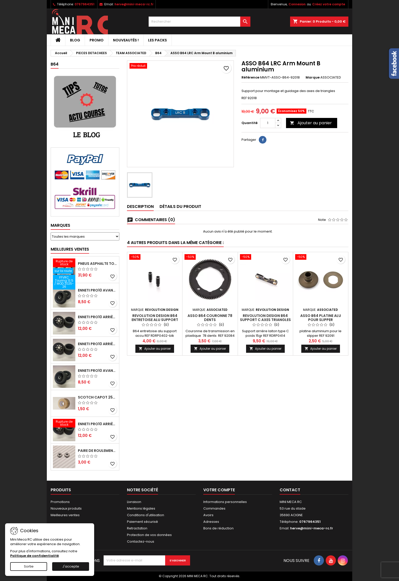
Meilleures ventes (65, 515)
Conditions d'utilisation (145, 515)
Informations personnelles (225, 501)
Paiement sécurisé (142, 521)
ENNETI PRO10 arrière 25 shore (97, 317)
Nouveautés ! (126, 40)
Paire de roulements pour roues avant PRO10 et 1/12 (97, 451)
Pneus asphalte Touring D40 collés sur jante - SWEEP (97, 264)
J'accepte (70, 566)
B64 (55, 64)
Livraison (134, 501)
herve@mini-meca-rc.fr (134, 4)
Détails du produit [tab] (180, 206)
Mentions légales (141, 508)
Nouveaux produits (66, 508)
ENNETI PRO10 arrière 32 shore (97, 424)
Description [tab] (140, 206)
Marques (60, 225)
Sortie (29, 566)
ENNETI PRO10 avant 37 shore (97, 290)
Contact (290, 490)
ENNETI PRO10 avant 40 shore (97, 371)
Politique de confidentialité (34, 555)
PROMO (97, 40)
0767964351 (84, 4)
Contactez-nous (140, 541)
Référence (250, 77)
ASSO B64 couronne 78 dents (210, 317)
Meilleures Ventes (70, 249)
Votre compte (219, 490)
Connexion (297, 4)
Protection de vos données (149, 534)
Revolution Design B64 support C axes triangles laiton (265, 319)
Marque (313, 77)
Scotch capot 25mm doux (97, 397)
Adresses (211, 521)
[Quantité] (267, 123)
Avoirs (208, 515)
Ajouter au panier (311, 123)
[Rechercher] (199, 22)
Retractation (137, 528)
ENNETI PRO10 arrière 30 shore (97, 344)
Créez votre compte (328, 4)
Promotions (60, 501)
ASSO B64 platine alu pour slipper (320, 317)
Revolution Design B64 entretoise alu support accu (155, 319)
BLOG (75, 40)
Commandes (214, 508)
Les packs (157, 40)
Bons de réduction (218, 528)
